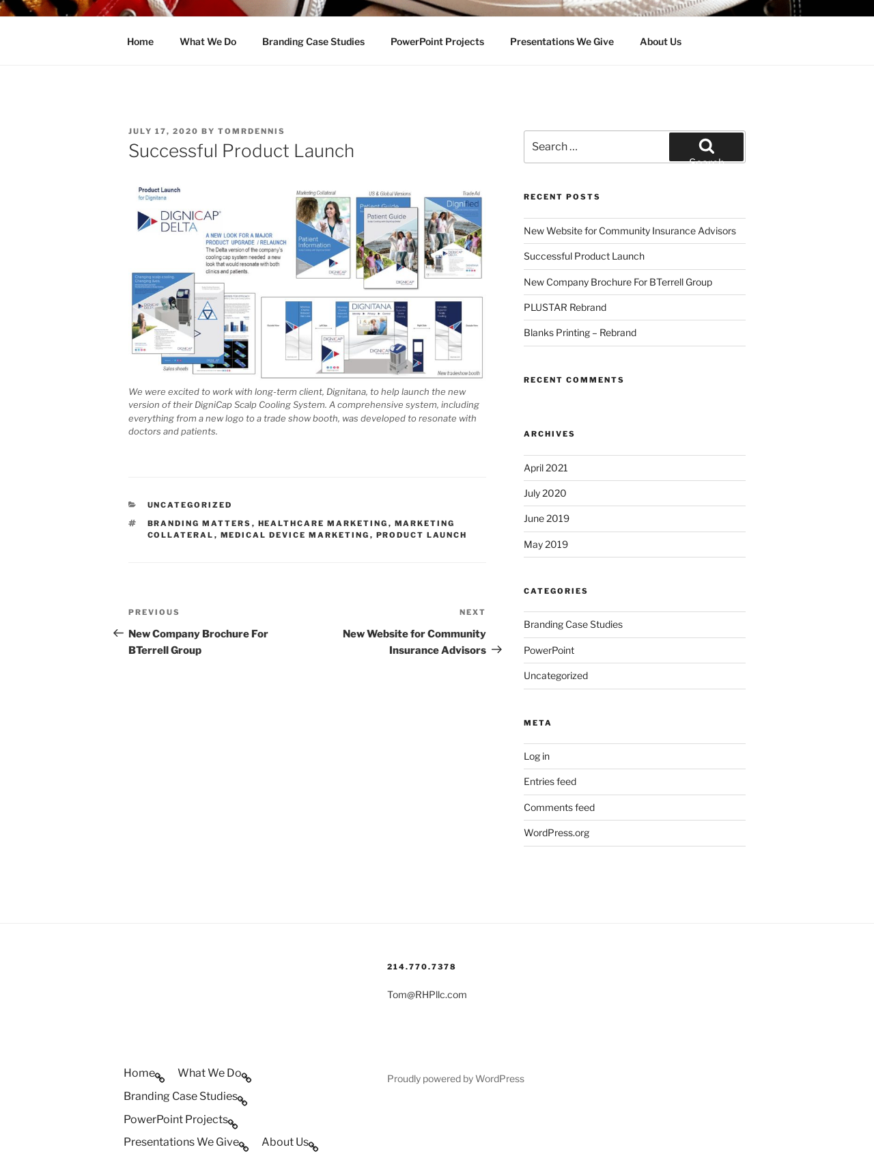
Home (140, 41)
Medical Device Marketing (295, 535)
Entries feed (550, 781)
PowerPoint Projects (437, 41)
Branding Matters (199, 523)
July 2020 (545, 493)
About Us (660, 41)
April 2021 (546, 467)
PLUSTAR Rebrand (565, 307)
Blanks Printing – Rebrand (580, 332)
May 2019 (546, 544)
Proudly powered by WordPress (455, 1078)
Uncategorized (190, 505)
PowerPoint (549, 650)
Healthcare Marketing (323, 523)
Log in (537, 756)
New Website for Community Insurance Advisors (630, 230)
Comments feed (559, 807)
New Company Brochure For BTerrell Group (618, 282)
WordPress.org (556, 832)
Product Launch (422, 535)
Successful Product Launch (584, 256)
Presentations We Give (562, 41)
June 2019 (546, 518)
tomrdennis (251, 131)
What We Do (208, 41)
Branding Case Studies (313, 41)
